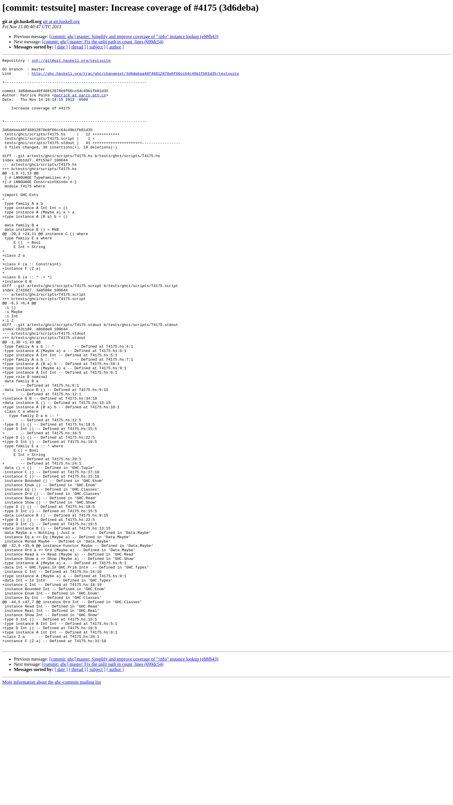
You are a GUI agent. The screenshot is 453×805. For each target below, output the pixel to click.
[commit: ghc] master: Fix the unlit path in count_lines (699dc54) (103, 41)
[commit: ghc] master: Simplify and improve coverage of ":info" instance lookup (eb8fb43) (133, 36)
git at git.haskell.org (61, 21)
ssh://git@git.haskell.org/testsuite (70, 61)
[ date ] (61, 46)
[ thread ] (77, 46)
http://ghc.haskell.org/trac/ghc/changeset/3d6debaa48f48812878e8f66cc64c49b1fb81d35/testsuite (135, 76)
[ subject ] (96, 46)
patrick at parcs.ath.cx (80, 102)
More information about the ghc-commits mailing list (51, 799)
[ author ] (115, 46)
